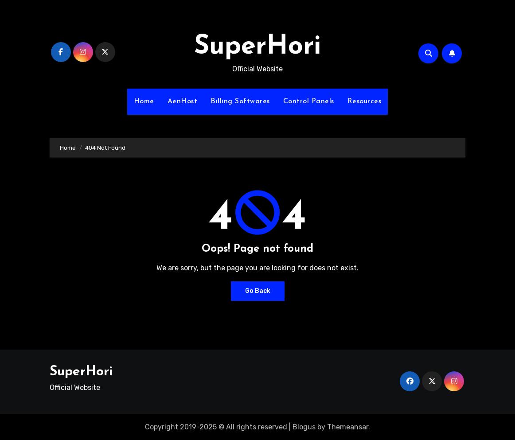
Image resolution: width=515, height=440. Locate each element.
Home (144, 101)
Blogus (304, 427)
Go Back (257, 291)
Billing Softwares (240, 101)
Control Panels (308, 101)
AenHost (183, 101)
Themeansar (347, 427)
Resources (364, 101)
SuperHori (257, 47)
